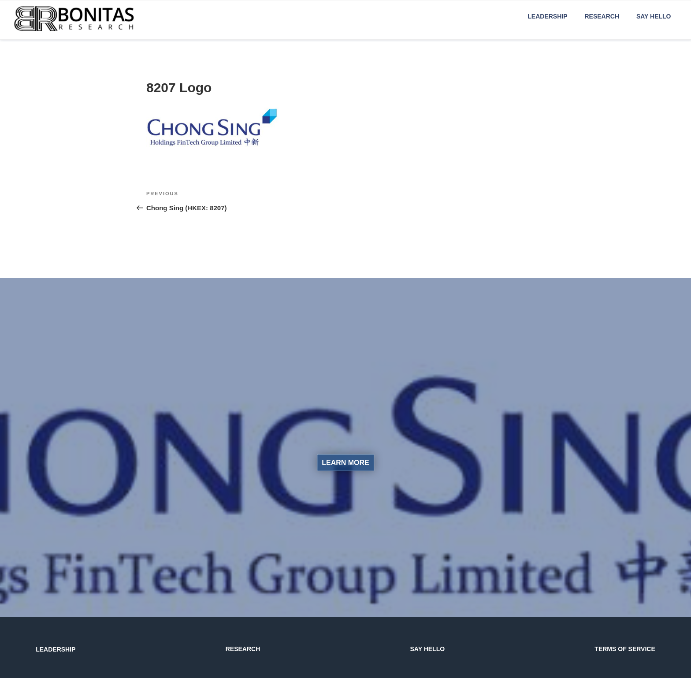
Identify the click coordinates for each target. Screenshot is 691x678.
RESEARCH (243, 648)
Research (601, 16)
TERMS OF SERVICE (624, 648)
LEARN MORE (345, 462)
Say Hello (653, 16)
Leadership (547, 16)
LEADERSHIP (55, 649)
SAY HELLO (427, 648)
